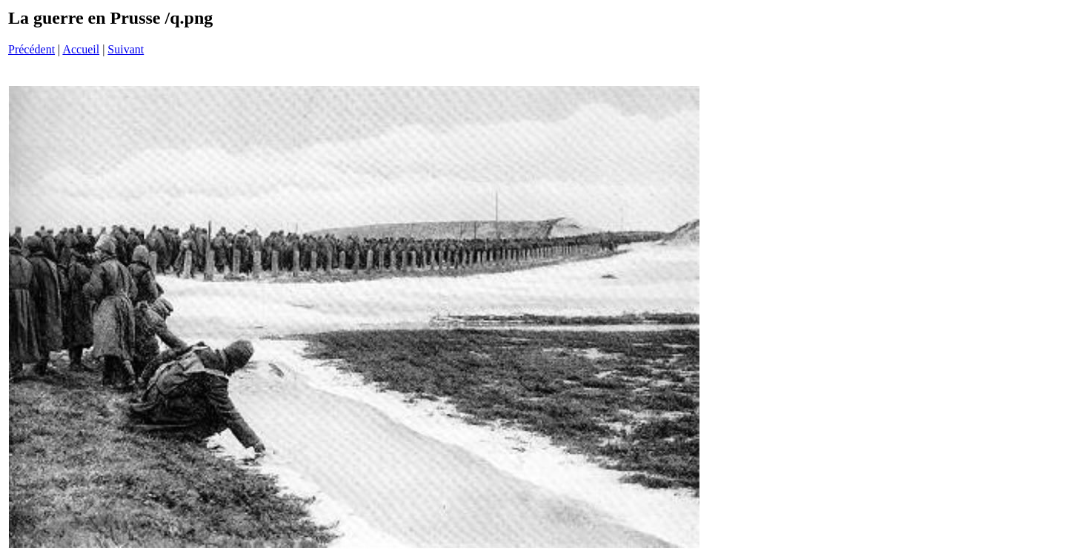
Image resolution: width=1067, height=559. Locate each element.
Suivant (125, 49)
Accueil (80, 49)
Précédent (31, 49)
